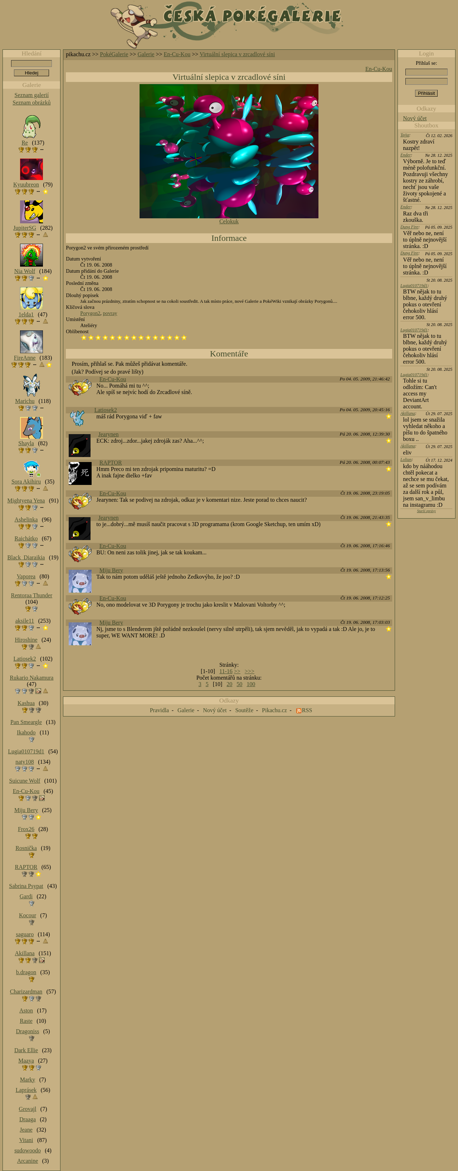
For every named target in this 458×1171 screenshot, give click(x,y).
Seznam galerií (32, 95)
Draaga (27, 1119)
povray (110, 313)
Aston (26, 1010)
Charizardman (26, 991)
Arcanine (27, 1161)
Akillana (407, 413)
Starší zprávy (426, 511)
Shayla (26, 443)
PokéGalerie (114, 54)
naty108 (24, 762)
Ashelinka (26, 519)
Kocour (27, 915)
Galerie (145, 54)
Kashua (26, 703)
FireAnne (24, 358)
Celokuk (229, 221)
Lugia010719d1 (414, 285)
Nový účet (415, 118)
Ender (405, 154)
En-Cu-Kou (177, 54)
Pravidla (159, 710)
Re (24, 143)
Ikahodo (26, 732)
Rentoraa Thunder (32, 595)
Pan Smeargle (26, 722)
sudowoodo (27, 1150)
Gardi (26, 896)
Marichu (24, 401)
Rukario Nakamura (31, 678)
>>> (249, 671)
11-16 (226, 671)
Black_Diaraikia (26, 557)
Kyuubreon (26, 184)
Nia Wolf (24, 271)
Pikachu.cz (274, 710)
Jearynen (108, 434)
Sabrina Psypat (26, 886)
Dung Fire (409, 226)
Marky (27, 1080)
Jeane (26, 1130)
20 (229, 684)
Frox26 (26, 829)
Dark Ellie (26, 1050)
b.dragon (26, 972)
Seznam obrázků (31, 102)
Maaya (26, 1061)
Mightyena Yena (26, 500)
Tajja (404, 134)
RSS (307, 710)
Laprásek (26, 1090)
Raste (26, 1021)
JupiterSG (24, 228)
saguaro (25, 934)
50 (239, 684)
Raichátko (26, 538)
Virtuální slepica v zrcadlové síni (237, 54)
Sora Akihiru (26, 481)
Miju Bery (111, 570)
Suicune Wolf (24, 781)
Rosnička (26, 848)
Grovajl (27, 1109)
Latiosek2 (105, 410)
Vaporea (26, 576)
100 (251, 684)
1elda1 (26, 314)
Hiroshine (26, 640)
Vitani (26, 1140)
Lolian (405, 459)
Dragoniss (27, 1031)
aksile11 (24, 621)
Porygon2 (90, 313)
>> (237, 671)
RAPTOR (110, 463)
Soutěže (244, 710)
